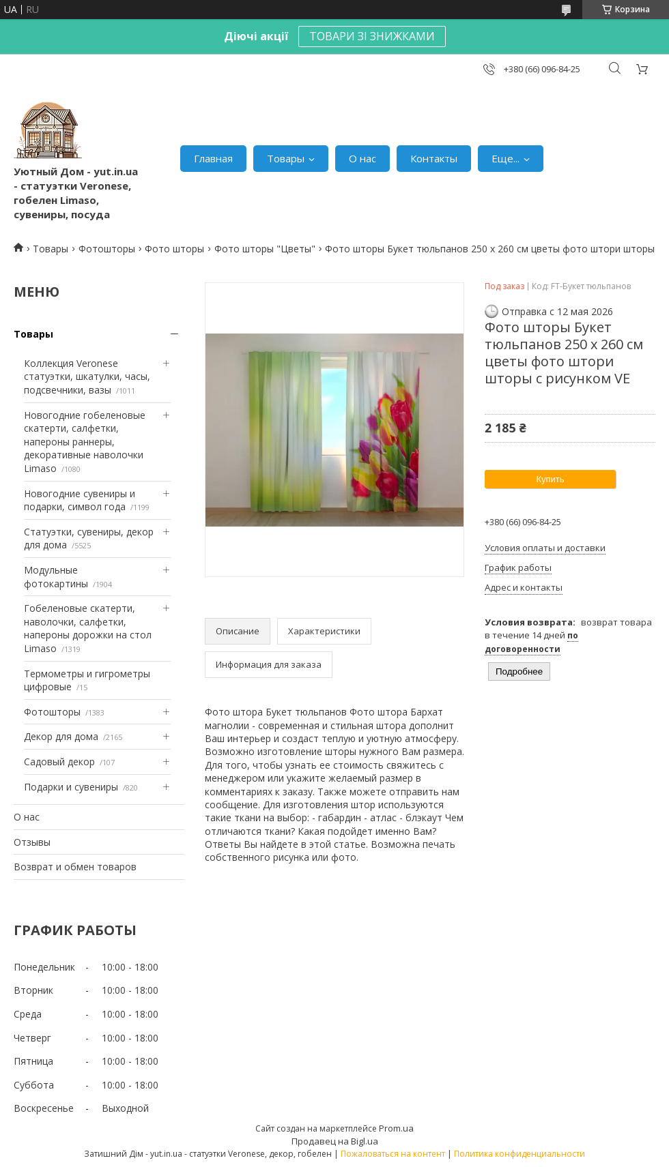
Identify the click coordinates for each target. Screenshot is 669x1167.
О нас (362, 158)
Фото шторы (174, 248)
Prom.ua (396, 1128)
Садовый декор (59, 761)
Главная (213, 158)
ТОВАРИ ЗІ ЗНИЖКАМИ (372, 36)
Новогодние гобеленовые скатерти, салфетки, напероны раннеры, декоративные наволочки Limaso (84, 442)
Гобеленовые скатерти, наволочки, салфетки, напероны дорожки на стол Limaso (88, 628)
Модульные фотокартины (56, 576)
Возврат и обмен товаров (75, 866)
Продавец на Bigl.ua (334, 1141)
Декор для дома (61, 736)
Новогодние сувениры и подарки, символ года (79, 500)
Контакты (433, 158)
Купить (550, 479)
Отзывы (32, 842)
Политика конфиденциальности (519, 1153)
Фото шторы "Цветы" (264, 248)
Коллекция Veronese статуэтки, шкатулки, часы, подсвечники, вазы (87, 376)
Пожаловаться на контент (393, 1153)
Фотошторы (107, 248)
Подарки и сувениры (71, 786)
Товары (285, 158)
